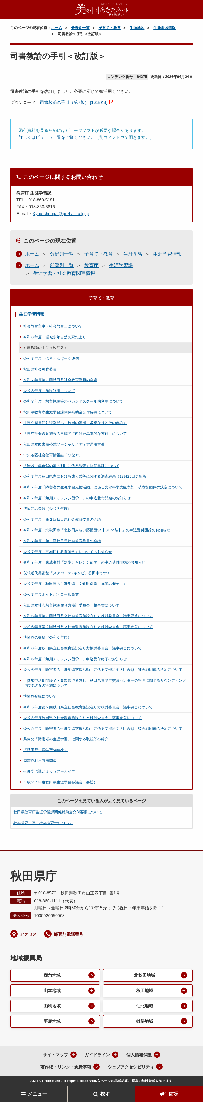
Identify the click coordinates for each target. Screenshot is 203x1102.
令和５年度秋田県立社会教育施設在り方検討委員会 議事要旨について (82, 718)
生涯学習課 (121, 265)
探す (105, 1094)
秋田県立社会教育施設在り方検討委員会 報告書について (71, 605)
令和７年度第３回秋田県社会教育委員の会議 (60, 380)
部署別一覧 (62, 265)
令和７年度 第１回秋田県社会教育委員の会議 (62, 541)
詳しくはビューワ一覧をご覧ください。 (57, 137)
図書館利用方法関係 (40, 760)
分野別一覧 (80, 28)
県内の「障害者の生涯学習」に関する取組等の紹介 (65, 739)
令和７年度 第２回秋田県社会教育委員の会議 (62, 519)
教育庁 (91, 265)
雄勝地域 (144, 1021)
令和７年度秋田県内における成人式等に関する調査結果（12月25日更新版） (86, 476)
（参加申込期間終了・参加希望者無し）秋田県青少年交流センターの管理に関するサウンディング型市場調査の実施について (104, 683)
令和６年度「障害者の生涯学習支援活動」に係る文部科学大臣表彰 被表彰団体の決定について (102, 669)
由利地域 (52, 1006)
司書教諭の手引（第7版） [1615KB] (73, 102)
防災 (173, 1094)
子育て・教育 (110, 28)
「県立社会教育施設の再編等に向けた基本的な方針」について (75, 433)
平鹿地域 (52, 1021)
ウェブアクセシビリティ (131, 1067)
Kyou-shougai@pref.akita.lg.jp (61, 213)
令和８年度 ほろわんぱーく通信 (51, 358)
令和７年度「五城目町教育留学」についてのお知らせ (67, 552)
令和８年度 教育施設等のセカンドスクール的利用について (73, 401)
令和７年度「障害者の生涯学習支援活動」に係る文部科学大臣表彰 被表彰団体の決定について (102, 487)
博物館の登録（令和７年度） (47, 508)
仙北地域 (144, 1006)
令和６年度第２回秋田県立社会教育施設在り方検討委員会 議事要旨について (88, 627)
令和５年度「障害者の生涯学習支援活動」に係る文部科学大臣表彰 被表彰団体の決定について (102, 728)
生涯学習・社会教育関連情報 (64, 273)
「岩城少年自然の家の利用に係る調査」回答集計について (71, 466)
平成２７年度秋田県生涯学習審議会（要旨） (60, 782)
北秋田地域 (144, 975)
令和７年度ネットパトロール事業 (51, 594)
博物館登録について (40, 696)
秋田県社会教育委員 (40, 369)
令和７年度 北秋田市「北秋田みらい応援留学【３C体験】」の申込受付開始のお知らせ (96, 530)
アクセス (28, 934)
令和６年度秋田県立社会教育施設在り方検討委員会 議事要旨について (82, 648)
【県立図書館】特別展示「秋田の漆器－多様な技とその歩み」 (75, 423)
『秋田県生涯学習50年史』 (45, 750)
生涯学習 (137, 28)
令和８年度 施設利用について (49, 391)
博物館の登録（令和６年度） (47, 637)
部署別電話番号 (68, 934)
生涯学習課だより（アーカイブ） (51, 771)
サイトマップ (55, 1055)
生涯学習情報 (164, 28)
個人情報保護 (139, 1055)
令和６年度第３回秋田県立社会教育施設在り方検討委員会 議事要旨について (88, 616)
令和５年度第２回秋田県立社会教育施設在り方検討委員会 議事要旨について (88, 707)
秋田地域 (144, 990)
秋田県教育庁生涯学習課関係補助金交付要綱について (67, 412)
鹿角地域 (52, 975)
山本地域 (52, 990)
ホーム (56, 28)
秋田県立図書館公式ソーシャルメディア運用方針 (64, 444)
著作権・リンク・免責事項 (65, 1067)
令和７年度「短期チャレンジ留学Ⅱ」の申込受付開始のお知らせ (77, 498)
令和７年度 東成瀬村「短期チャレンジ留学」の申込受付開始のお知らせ (84, 562)
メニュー (37, 1094)
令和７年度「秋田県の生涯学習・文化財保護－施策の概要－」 (75, 584)
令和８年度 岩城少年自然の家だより (54, 337)
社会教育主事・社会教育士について (52, 326)
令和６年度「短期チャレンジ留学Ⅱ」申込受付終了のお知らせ (75, 659)
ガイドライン (97, 1055)
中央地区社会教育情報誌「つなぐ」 (52, 455)
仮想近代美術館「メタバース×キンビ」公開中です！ (66, 573)
